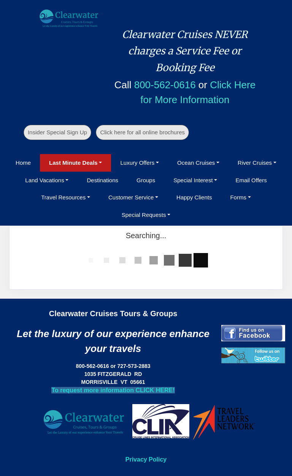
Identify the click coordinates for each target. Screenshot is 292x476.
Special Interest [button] (193, 180)
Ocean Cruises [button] (196, 162)
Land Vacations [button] (44, 180)
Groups (145, 180)
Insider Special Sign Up (57, 132)
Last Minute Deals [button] (73, 162)
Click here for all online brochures (142, 132)
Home (23, 162)
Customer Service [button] (131, 197)
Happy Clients (194, 197)
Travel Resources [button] (63, 197)
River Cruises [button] (255, 162)
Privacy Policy (146, 459)
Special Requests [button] (144, 215)
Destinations (102, 180)
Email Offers (251, 180)
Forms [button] (238, 197)
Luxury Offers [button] (137, 162)
